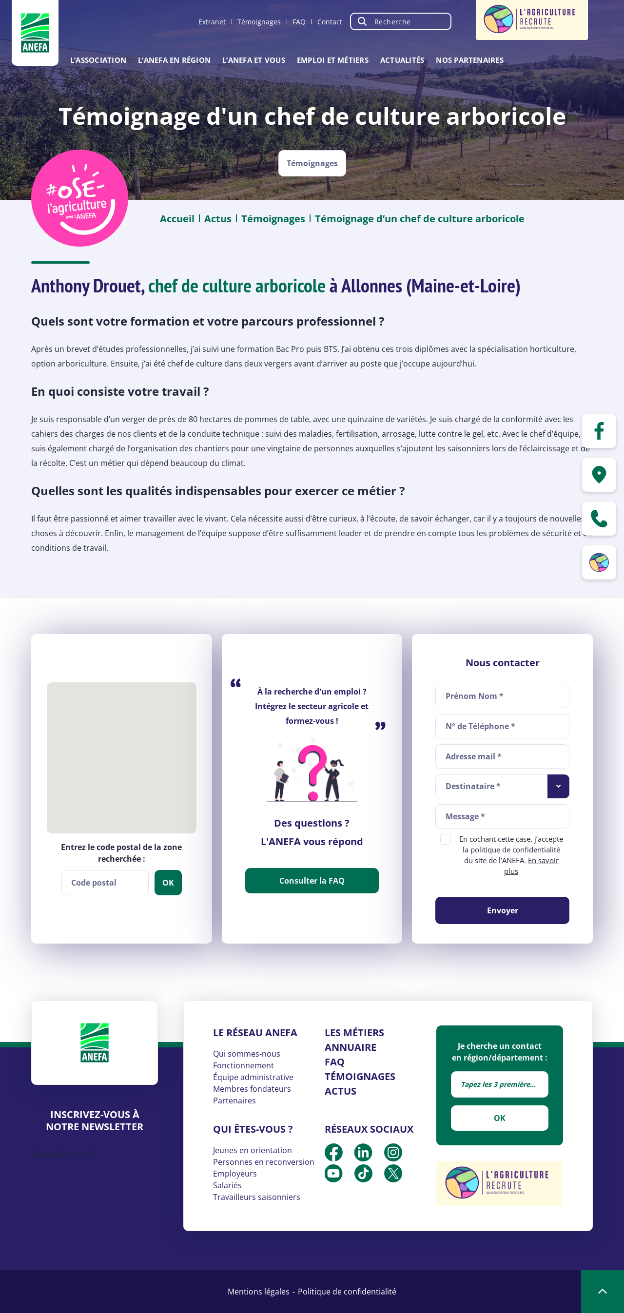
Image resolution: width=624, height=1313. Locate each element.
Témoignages (259, 21)
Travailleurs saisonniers (256, 1197)
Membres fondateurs (252, 1088)
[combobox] (502, 786)
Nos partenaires (470, 60)
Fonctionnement (243, 1065)
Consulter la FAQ (312, 880)
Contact (329, 21)
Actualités (402, 60)
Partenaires (234, 1100)
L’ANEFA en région (174, 60)
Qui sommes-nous (246, 1053)
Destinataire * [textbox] (473, 786)
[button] (121, 750)
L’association (98, 60)
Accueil (177, 218)
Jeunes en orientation (252, 1150)
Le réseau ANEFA (255, 1032)
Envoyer (502, 910)
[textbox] (500, 1084)
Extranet (212, 21)
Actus (218, 218)
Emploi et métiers (333, 60)
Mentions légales (259, 1291)
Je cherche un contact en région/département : (499, 1052)
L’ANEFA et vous (253, 60)
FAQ (299, 21)
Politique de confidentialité (347, 1291)
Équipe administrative (253, 1077)
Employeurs (235, 1173)
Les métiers (354, 1032)
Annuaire (350, 1047)
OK (500, 1118)
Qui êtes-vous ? (253, 1129)
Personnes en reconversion (263, 1162)
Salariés (227, 1185)
